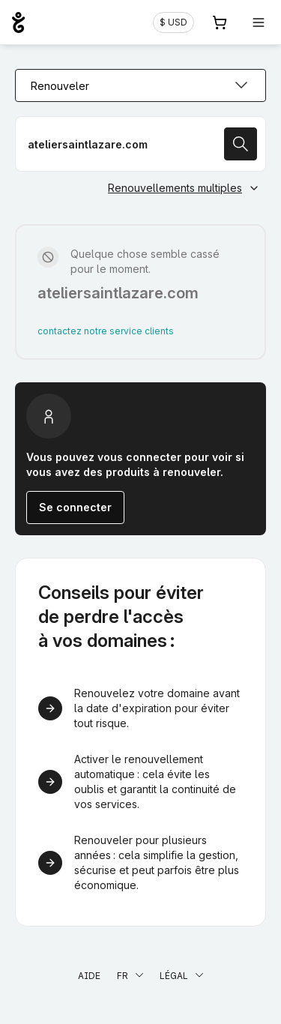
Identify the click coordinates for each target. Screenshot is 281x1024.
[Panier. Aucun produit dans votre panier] (219, 22)
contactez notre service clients (105, 331)
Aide (89, 975)
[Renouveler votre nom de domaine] (140, 144)
